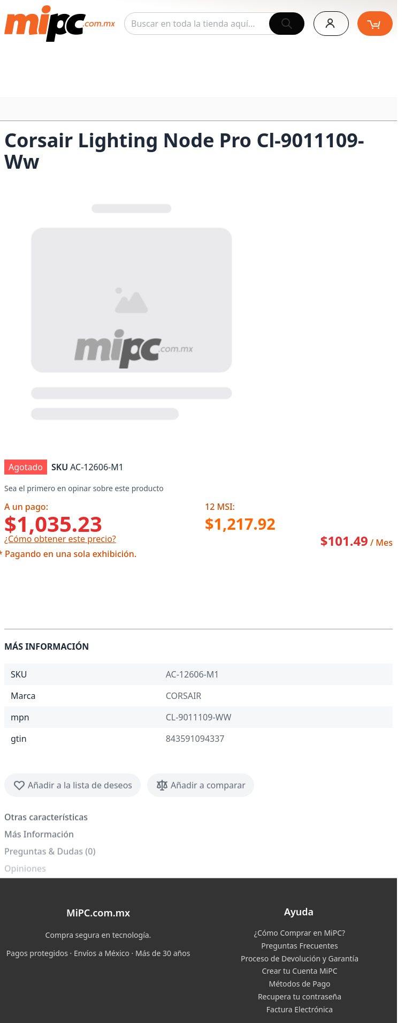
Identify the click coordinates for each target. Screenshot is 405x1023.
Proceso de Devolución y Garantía (299, 958)
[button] (132, 309)
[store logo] (59, 23)
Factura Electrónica (299, 1009)
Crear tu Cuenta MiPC (299, 971)
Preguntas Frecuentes (299, 946)
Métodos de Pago (299, 984)
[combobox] (214, 23)
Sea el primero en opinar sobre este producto (84, 488)
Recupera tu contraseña (299, 996)
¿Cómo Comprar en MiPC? (299, 933)
